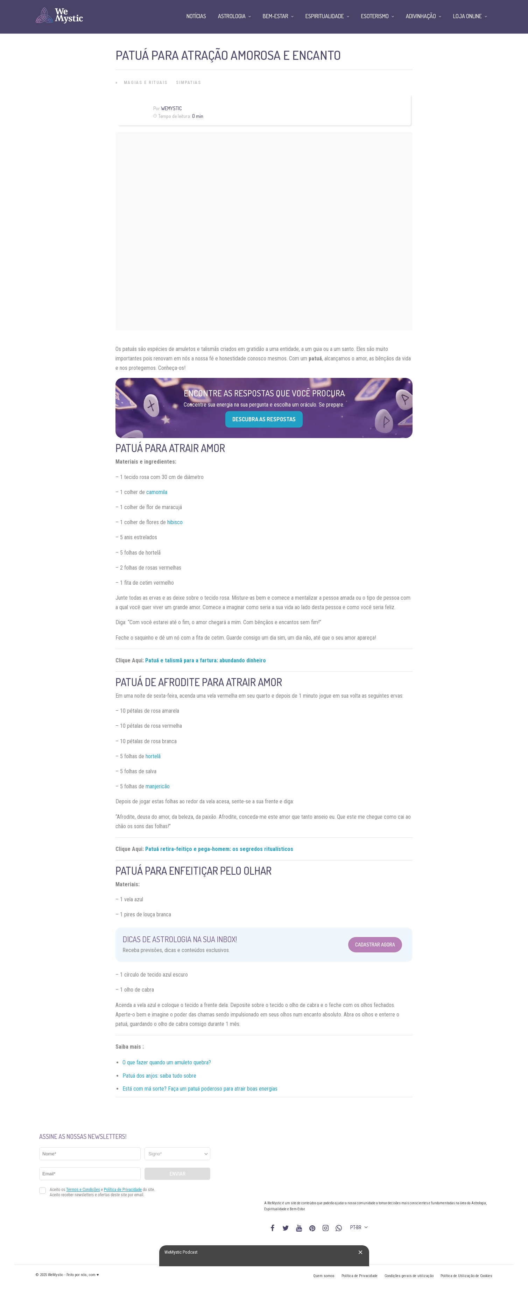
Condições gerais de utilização (409, 1276)
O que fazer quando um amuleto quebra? (166, 1062)
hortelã (153, 756)
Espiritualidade (324, 16)
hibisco (175, 522)
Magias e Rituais (146, 82)
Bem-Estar (275, 16)
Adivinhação (421, 16)
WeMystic (171, 108)
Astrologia (232, 16)
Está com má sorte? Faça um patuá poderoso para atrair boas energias (199, 1088)
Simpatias (188, 82)
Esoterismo (375, 16)
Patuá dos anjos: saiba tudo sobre (159, 1075)
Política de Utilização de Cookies (466, 1276)
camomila (156, 492)
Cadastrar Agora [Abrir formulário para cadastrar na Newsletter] (375, 945)
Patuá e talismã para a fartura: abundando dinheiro (205, 660)
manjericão (158, 786)
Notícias (196, 16)
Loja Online (467, 16)
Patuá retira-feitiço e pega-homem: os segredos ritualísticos (219, 849)
